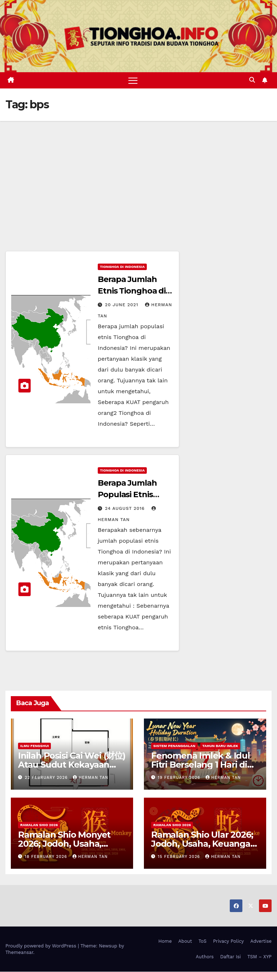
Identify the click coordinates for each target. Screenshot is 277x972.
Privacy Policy (228, 941)
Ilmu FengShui (34, 746)
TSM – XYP (259, 956)
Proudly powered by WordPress (41, 946)
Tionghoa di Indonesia (122, 267)
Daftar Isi (230, 956)
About (185, 941)
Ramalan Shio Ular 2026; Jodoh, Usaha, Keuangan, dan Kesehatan (204, 843)
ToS (202, 941)
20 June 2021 (122, 305)
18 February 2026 (47, 856)
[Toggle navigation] (133, 80)
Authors (205, 956)
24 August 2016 (125, 508)
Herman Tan (90, 777)
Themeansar (19, 952)
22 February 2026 (47, 777)
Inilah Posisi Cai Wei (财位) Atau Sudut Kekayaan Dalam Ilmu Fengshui (72, 764)
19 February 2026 (180, 777)
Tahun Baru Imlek (220, 746)
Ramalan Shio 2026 (39, 825)
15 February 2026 (180, 856)
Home (165, 941)
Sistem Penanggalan (174, 746)
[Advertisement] (138, 175)
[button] (252, 80)
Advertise (261, 941)
